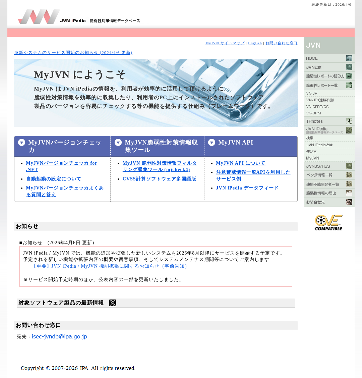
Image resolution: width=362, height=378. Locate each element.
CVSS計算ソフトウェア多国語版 (159, 178)
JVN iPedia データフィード (247, 188)
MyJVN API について (241, 163)
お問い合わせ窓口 (281, 43)
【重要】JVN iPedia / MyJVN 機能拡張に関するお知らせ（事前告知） (111, 266)
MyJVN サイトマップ (225, 43)
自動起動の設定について (53, 178)
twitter (112, 303)
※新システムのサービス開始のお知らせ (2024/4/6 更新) (73, 52)
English (255, 43)
